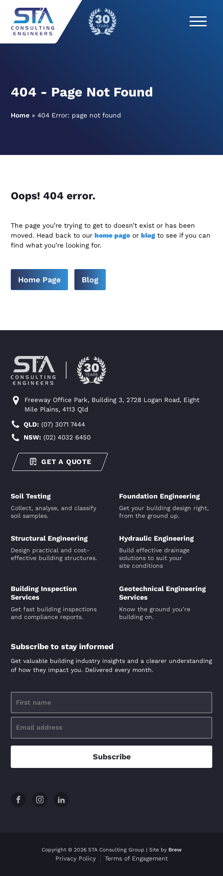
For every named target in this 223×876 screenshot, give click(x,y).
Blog (90, 279)
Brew (175, 850)
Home (20, 115)
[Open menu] (198, 21)
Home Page (39, 279)
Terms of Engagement (136, 858)
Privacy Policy (75, 858)
